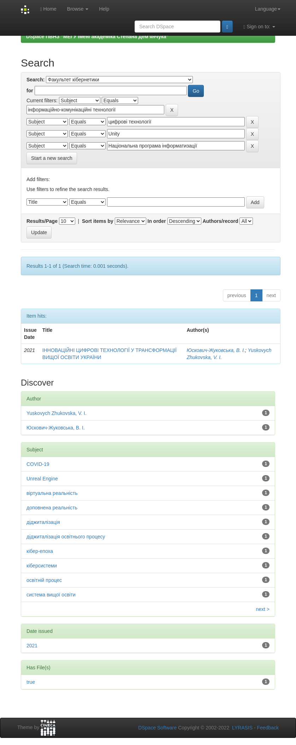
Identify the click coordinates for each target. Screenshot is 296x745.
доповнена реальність (51, 507)
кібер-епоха (39, 551)
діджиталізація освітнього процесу (65, 536)
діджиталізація (43, 522)
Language (267, 9)
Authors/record (220, 221)
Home (48, 9)
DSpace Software (157, 727)
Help (104, 9)
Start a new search (51, 158)
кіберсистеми (41, 565)
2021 (31, 645)
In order (157, 221)
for (29, 90)
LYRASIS (242, 727)
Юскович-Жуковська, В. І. (216, 350)
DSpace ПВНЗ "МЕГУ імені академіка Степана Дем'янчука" (97, 36)
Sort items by (97, 221)
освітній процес (44, 580)
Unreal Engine (42, 478)
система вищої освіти (51, 594)
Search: (35, 79)
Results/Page (42, 221)
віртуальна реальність (51, 493)
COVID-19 (37, 464)
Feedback (268, 727)
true (30, 682)
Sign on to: (259, 27)
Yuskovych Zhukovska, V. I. (56, 413)
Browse (78, 9)
